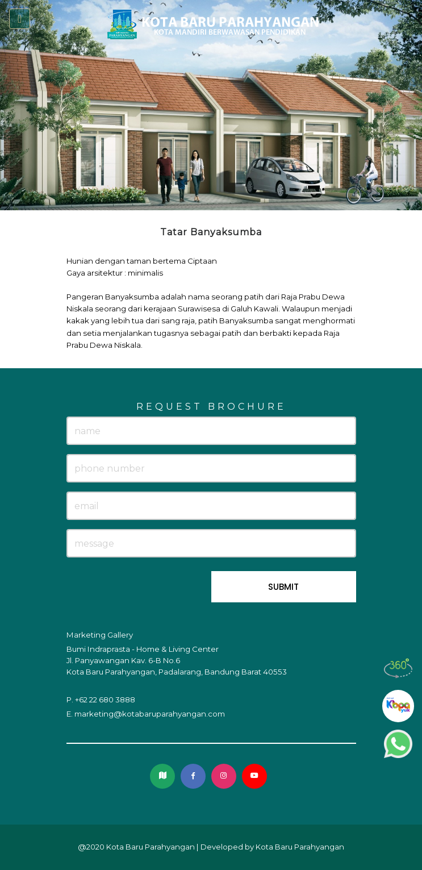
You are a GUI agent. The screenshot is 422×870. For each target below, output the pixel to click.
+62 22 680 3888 (105, 699)
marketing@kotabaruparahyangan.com (149, 713)
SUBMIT (283, 587)
